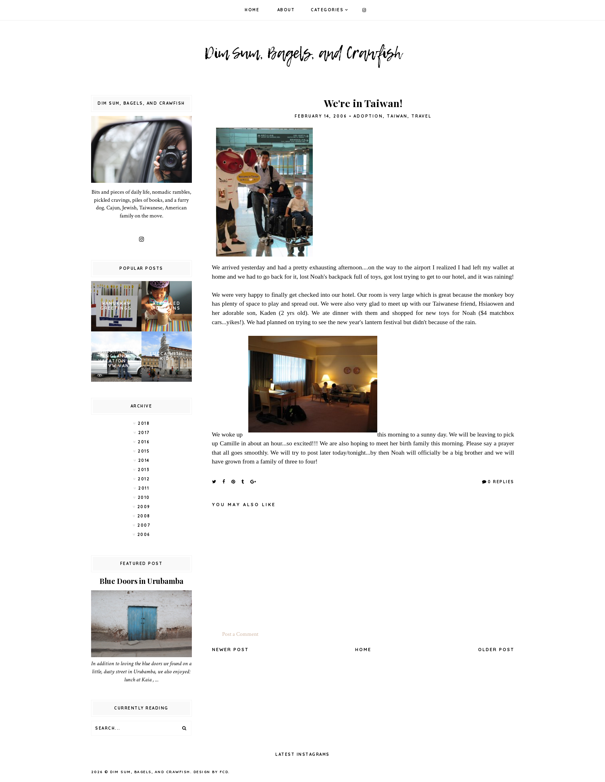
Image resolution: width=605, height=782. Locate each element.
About (286, 9)
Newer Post (230, 649)
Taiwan (397, 116)
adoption (368, 116)
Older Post (496, 649)
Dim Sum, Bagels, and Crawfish (150, 772)
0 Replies (501, 481)
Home (252, 9)
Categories (327, 9)
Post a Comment (240, 634)
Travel (422, 116)
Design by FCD (211, 772)
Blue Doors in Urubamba (141, 581)
